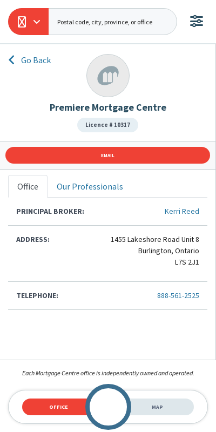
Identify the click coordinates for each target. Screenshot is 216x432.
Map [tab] (157, 406)
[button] (28, 21)
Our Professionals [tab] (90, 186)
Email (107, 155)
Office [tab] (58, 406)
